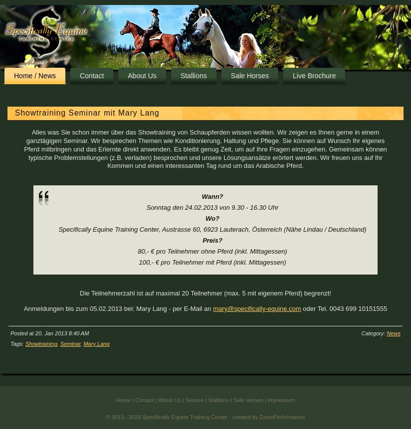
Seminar (70, 344)
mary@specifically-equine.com (257, 308)
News (394, 333)
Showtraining (41, 344)
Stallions (194, 76)
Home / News (35, 76)
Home (123, 410)
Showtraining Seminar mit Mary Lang (87, 113)
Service (195, 410)
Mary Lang (96, 344)
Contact (92, 76)
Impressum (281, 410)
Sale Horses (250, 76)
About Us (142, 76)
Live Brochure (314, 76)
